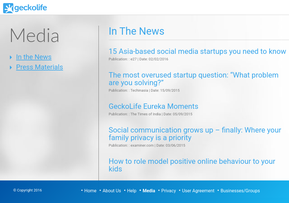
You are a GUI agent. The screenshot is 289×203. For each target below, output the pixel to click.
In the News (34, 57)
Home (90, 190)
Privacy (168, 190)
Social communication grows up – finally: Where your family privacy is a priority (195, 134)
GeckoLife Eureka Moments (153, 106)
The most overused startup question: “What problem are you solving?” (194, 79)
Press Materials (39, 67)
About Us (112, 190)
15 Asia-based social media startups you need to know (197, 51)
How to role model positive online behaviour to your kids (192, 165)
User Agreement (198, 190)
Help (131, 190)
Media (149, 190)
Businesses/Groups (240, 190)
